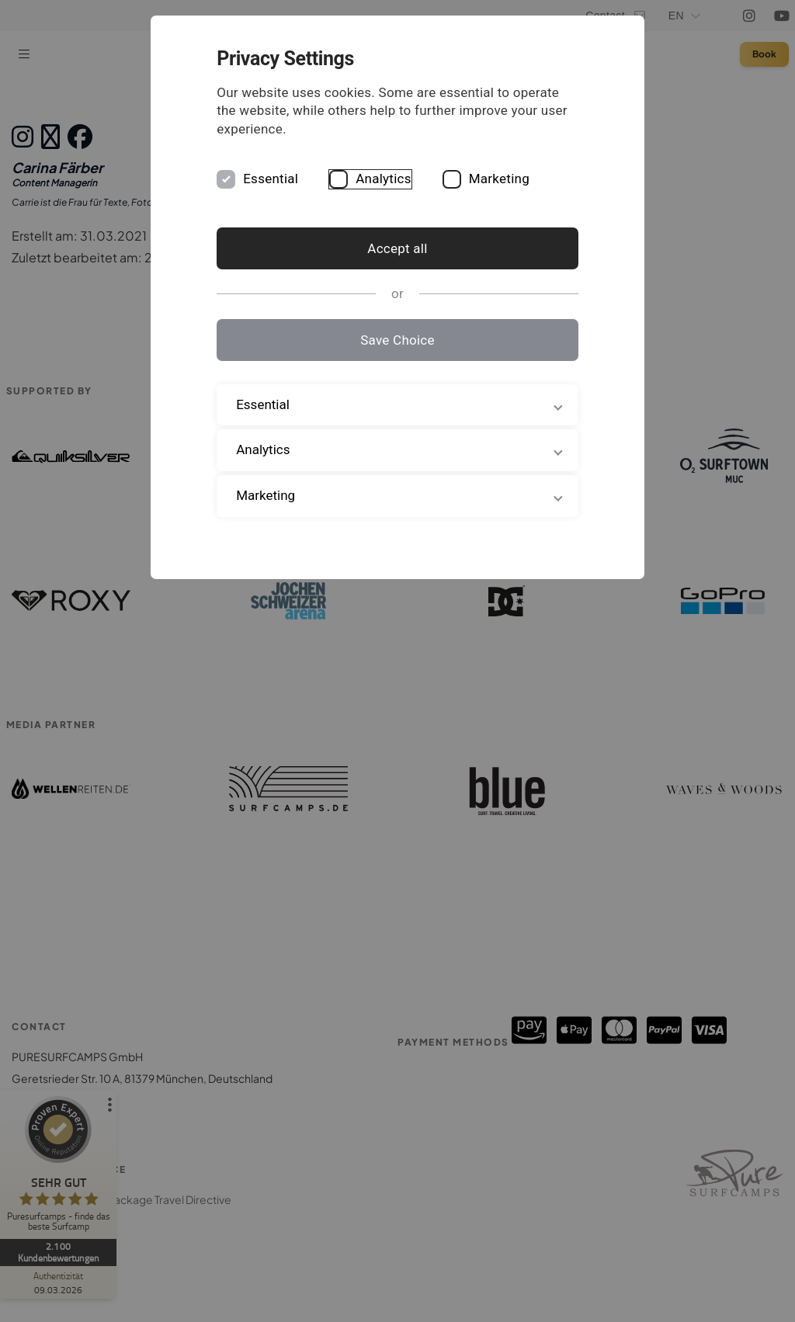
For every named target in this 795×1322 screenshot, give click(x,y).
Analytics (401, 178)
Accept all (397, 248)
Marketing (517, 178)
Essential (288, 178)
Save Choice (397, 340)
